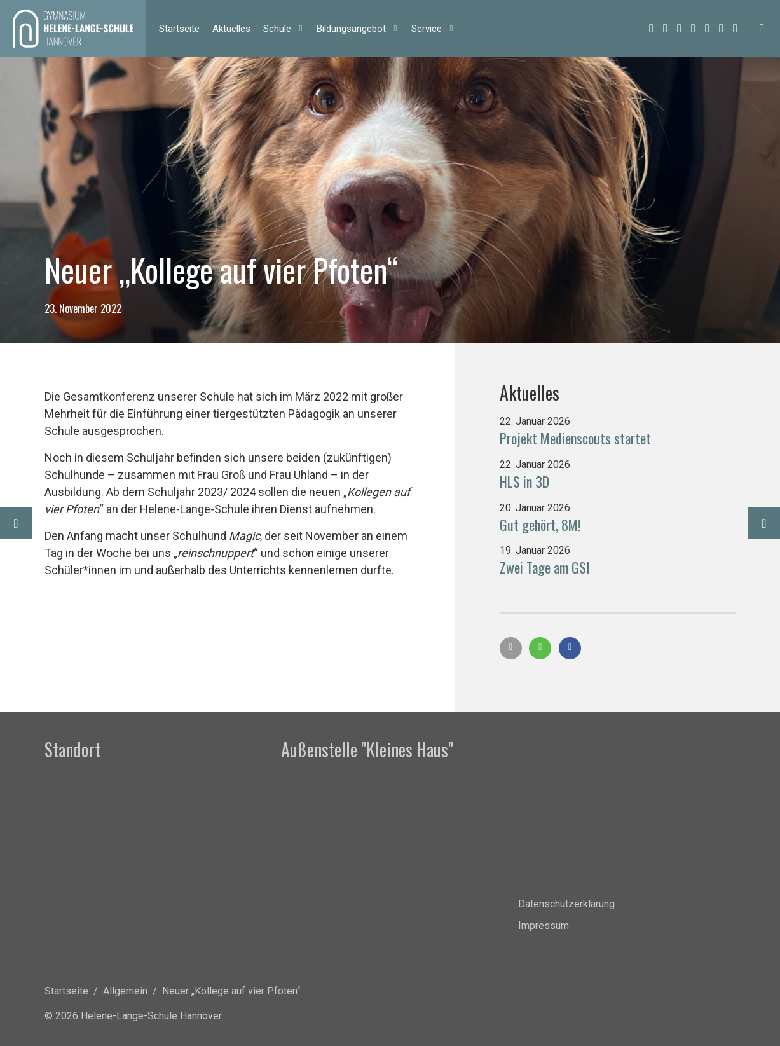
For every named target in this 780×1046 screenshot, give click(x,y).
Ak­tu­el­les (231, 28)
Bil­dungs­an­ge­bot (351, 28)
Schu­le (277, 28)
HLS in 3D (524, 481)
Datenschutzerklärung (566, 904)
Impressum (543, 925)
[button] (511, 648)
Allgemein (125, 991)
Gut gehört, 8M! (540, 524)
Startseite (66, 991)
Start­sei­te (179, 28)
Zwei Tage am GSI (545, 567)
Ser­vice (426, 28)
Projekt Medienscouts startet (575, 438)
